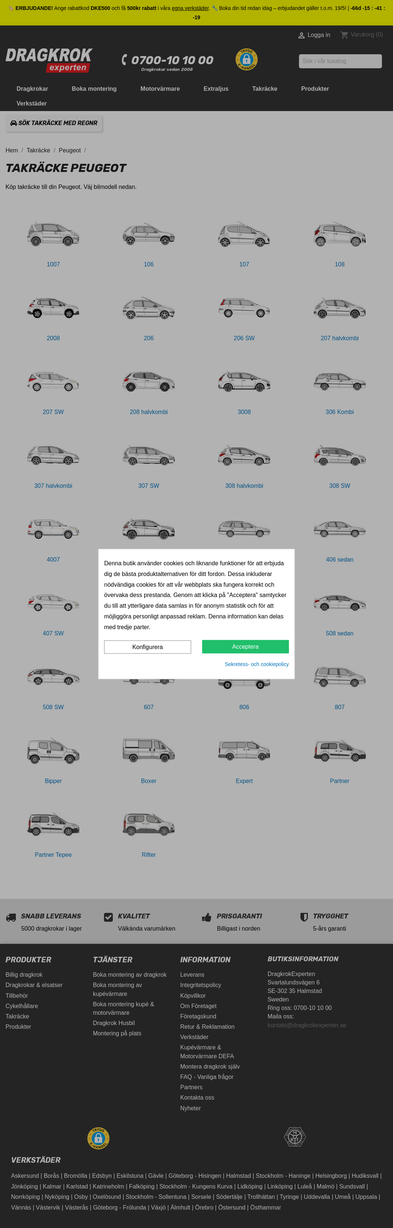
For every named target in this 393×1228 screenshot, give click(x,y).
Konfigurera (147, 647)
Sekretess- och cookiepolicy (257, 664)
